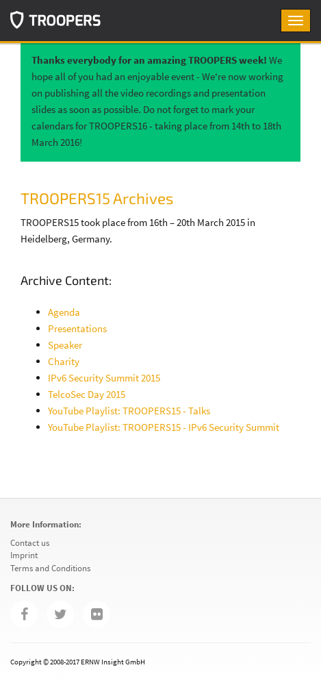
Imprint (24, 555)
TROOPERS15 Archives (97, 198)
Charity (63, 361)
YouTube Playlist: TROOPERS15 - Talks (129, 410)
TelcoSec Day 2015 (86, 394)
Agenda (64, 311)
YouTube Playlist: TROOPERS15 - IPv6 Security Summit (163, 427)
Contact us (29, 543)
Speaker (65, 344)
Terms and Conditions (50, 568)
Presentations (77, 328)
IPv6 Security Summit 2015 (104, 377)
